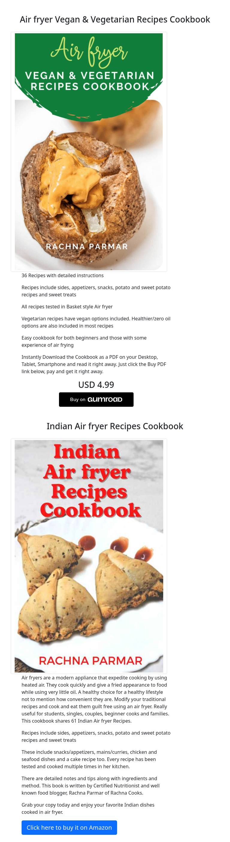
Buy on (96, 399)
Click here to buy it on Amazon (69, 827)
